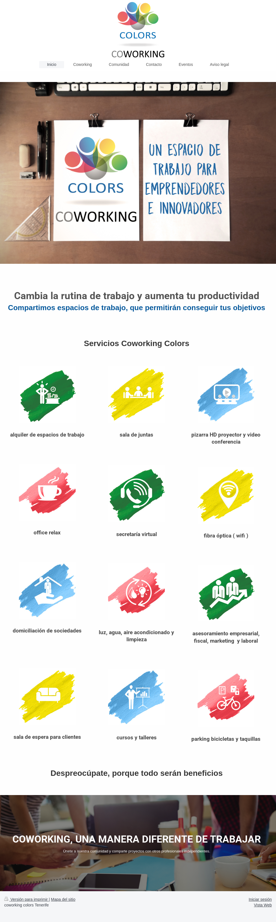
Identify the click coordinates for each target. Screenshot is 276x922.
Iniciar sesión (260, 899)
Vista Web (263, 905)
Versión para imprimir (26, 899)
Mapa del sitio (63, 899)
